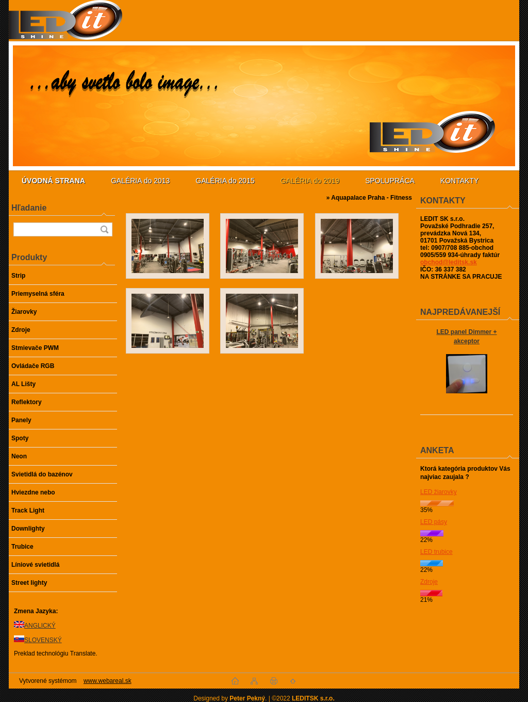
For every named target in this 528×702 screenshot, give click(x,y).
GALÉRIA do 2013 (140, 181)
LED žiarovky (438, 492)
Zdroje (429, 582)
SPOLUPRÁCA (390, 181)
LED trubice (436, 552)
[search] (104, 229)
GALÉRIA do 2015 (224, 181)
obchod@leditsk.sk (448, 262)
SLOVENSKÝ (43, 640)
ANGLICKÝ (40, 625)
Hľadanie (28, 207)
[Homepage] (53, 180)
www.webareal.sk (107, 680)
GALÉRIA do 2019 (309, 181)
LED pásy (433, 522)
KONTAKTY (459, 181)
